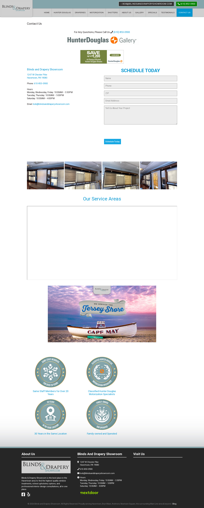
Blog (174, 504)
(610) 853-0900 (121, 32)
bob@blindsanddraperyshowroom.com (146, 4)
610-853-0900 (41, 83)
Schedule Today (112, 141)
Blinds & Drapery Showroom (16, 8)
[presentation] (124, 131)
